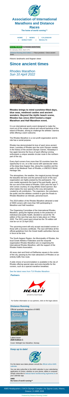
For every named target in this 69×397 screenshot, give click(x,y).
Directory (27, 40)
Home (20, 37)
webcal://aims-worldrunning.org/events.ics (40, 373)
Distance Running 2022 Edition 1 (21, 53)
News (32, 37)
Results (43, 40)
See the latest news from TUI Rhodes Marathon (30, 271)
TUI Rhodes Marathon (31, 47)
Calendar (47, 37)
